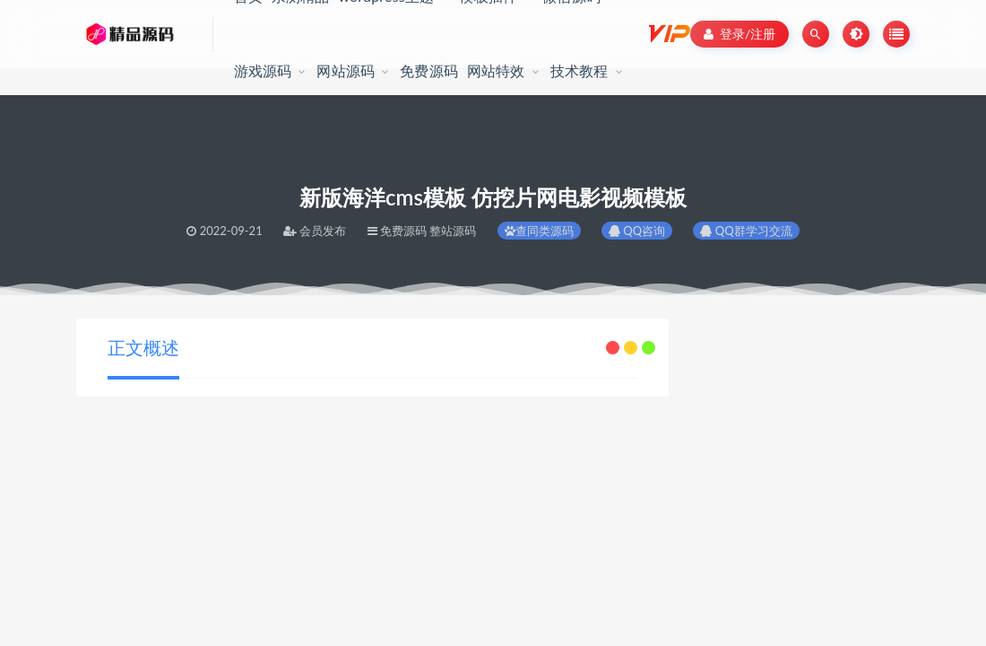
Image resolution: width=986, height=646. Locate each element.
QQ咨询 (637, 230)
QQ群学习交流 (745, 230)
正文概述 (143, 347)
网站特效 (496, 70)
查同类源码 (539, 230)
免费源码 (429, 70)
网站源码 (345, 70)
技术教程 (579, 70)
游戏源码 (263, 70)
